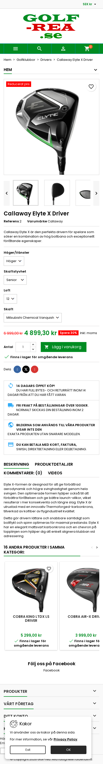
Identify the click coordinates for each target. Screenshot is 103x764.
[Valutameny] (90, 4)
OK (68, 749)
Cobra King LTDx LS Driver (31, 618)
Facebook (51, 670)
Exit (27, 749)
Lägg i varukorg (62, 347)
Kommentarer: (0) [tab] (23, 473)
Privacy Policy (65, 739)
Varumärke (37, 221)
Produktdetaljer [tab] (54, 464)
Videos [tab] (55, 473)
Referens (11, 221)
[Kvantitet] (23, 347)
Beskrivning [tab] (16, 464)
